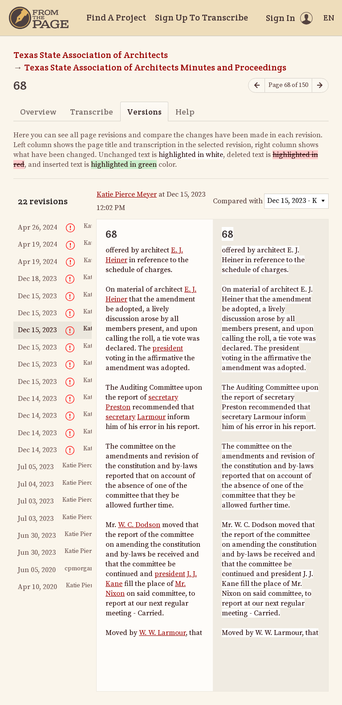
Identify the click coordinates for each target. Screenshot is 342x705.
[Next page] (320, 85)
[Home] (39, 18)
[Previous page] (256, 85)
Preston (118, 407)
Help (185, 112)
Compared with (238, 201)
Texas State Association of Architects (90, 55)
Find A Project (116, 17)
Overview (38, 112)
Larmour (151, 416)
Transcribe (91, 112)
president (167, 348)
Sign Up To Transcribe (201, 17)
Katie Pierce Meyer (127, 194)
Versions (144, 112)
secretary (163, 397)
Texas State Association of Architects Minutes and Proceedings (155, 67)
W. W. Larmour (162, 632)
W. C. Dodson (139, 524)
